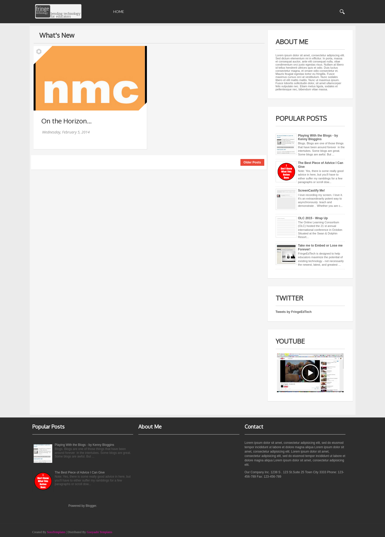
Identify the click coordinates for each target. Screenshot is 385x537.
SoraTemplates (56, 532)
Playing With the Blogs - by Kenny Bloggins (318, 137)
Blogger (91, 506)
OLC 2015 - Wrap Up (313, 218)
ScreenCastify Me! (311, 190)
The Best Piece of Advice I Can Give (80, 472)
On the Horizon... (66, 120)
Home (118, 11)
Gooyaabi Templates (99, 532)
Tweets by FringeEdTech (294, 312)
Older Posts (252, 162)
